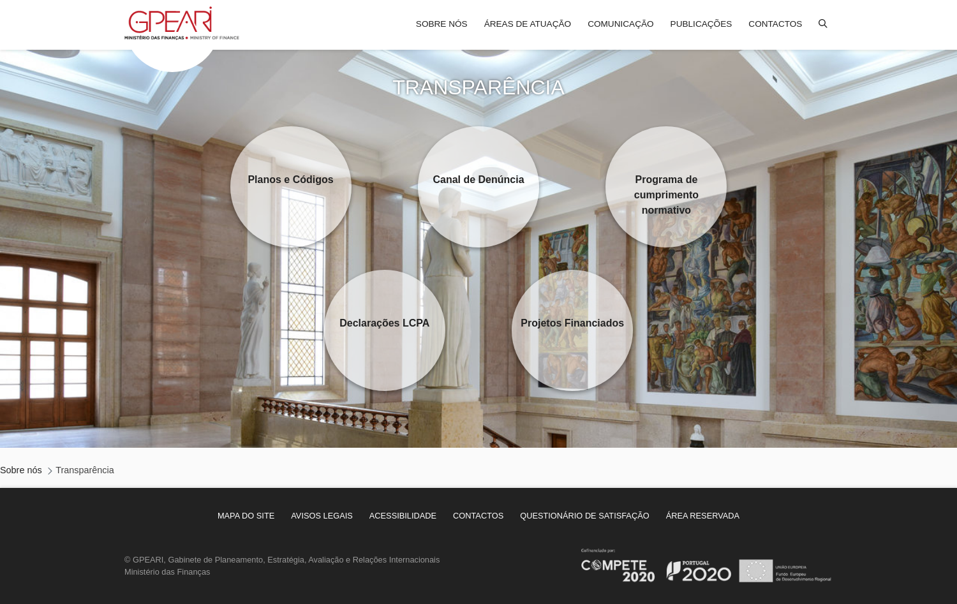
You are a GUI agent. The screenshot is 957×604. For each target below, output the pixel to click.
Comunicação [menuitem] (620, 24)
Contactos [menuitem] (775, 24)
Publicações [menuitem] (701, 24)
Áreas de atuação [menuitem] (527, 24)
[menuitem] (245, 516)
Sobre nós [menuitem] (442, 24)
